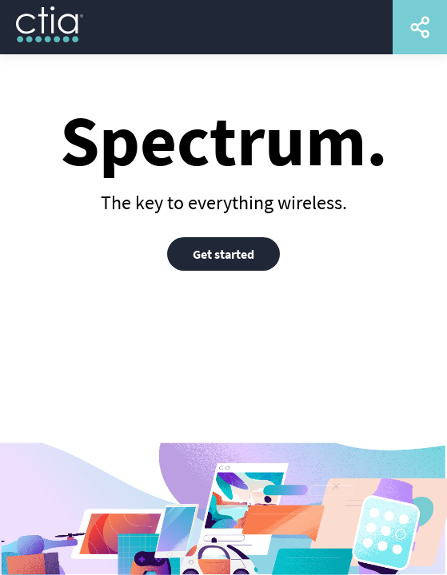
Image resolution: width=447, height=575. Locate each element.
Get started (223, 254)
